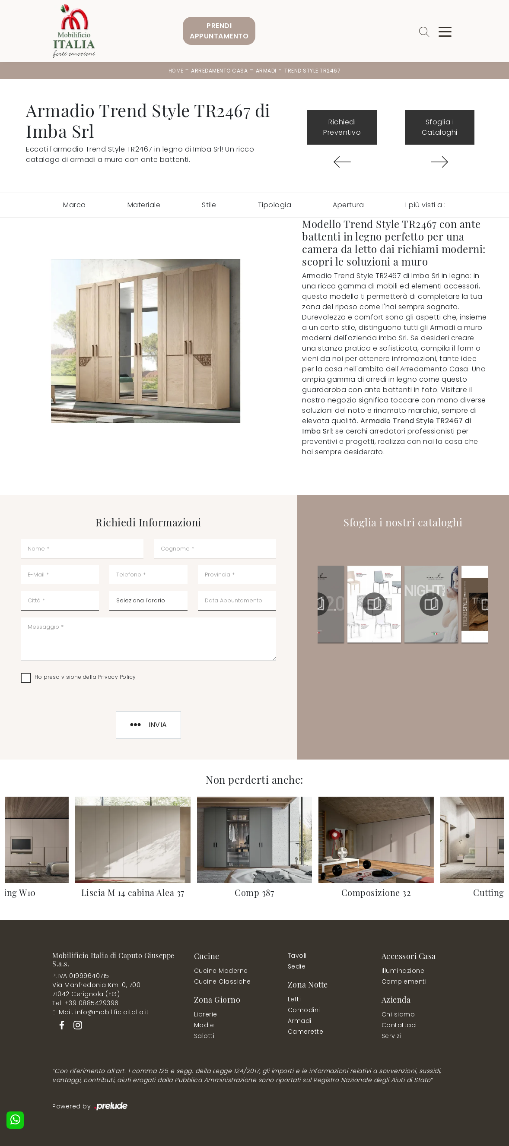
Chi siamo (398, 1014)
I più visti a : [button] (425, 205)
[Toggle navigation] (445, 31)
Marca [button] (74, 205)
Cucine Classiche (222, 981)
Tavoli (297, 955)
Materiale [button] (144, 205)
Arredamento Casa (219, 70)
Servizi (392, 1036)
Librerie (205, 1014)
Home (176, 70)
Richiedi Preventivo (342, 127)
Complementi (404, 981)
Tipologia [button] (275, 205)
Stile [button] (209, 205)
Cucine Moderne (221, 970)
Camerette (306, 1031)
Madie (204, 1025)
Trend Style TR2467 (312, 70)
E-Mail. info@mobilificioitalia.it (100, 1012)
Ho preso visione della (85, 677)
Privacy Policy (117, 677)
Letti (294, 999)
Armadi (266, 70)
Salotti (204, 1036)
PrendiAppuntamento (219, 31)
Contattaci (399, 1025)
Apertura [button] (348, 205)
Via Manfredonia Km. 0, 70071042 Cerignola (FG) (96, 989)
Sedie (297, 966)
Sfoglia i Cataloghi (440, 127)
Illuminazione (403, 970)
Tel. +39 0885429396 (85, 1003)
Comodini (304, 1010)
